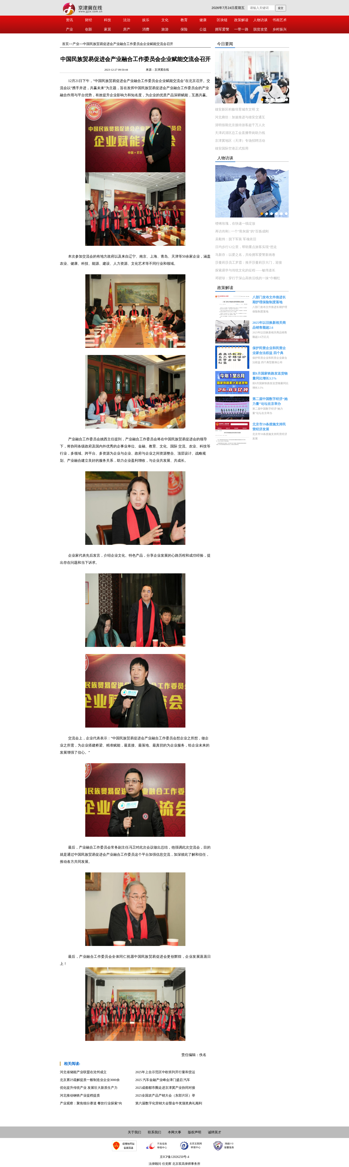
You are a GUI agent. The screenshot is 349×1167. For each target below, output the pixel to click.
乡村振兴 (279, 29)
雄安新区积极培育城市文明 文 (237, 109)
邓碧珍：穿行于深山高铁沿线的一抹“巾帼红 (247, 278)
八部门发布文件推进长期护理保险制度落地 (269, 299)
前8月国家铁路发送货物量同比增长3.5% (270, 376)
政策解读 (241, 20)
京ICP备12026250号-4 (174, 1157)
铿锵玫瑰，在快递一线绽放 (235, 223)
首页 (65, 44)
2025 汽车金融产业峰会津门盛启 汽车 (162, 1080)
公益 (203, 29)
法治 (126, 20)
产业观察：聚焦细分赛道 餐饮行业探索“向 (91, 1103)
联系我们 (154, 1132)
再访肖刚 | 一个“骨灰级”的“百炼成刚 (242, 231)
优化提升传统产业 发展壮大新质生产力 (89, 1087)
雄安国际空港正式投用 (231, 148)
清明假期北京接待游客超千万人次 (240, 125)
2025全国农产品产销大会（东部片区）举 (165, 1095)
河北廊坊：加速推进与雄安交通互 (240, 117)
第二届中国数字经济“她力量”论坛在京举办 (270, 401)
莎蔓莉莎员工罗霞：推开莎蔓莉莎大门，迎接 (248, 262)
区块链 (222, 20)
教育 (184, 20)
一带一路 (241, 29)
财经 (88, 20)
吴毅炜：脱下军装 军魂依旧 (235, 239)
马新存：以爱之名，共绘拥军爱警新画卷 (245, 254)
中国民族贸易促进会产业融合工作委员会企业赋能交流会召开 (128, 44)
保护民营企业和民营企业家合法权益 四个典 (269, 350)
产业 (69, 29)
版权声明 (194, 1132)
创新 (88, 29)
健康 (203, 20)
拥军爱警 (222, 29)
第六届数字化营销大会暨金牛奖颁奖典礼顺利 (168, 1103)
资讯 (69, 20)
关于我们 (134, 1132)
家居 (107, 29)
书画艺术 (279, 20)
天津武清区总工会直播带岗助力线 (240, 133)
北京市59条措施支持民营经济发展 (269, 426)
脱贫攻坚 (260, 29)
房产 (126, 29)
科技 (107, 20)
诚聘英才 (214, 1132)
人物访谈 (260, 20)
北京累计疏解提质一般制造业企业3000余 (90, 1080)
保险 (184, 29)
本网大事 (174, 1132)
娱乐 (145, 20)
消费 (145, 29)
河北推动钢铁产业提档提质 (80, 1095)
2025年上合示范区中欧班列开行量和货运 (165, 1072)
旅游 (164, 29)
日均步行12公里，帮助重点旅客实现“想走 (246, 247)
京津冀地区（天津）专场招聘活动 (240, 140)
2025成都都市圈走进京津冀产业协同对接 (165, 1087)
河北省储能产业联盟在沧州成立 (83, 1072)
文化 (164, 20)
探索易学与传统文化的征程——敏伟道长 (245, 270)
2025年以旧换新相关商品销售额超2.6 (269, 325)
